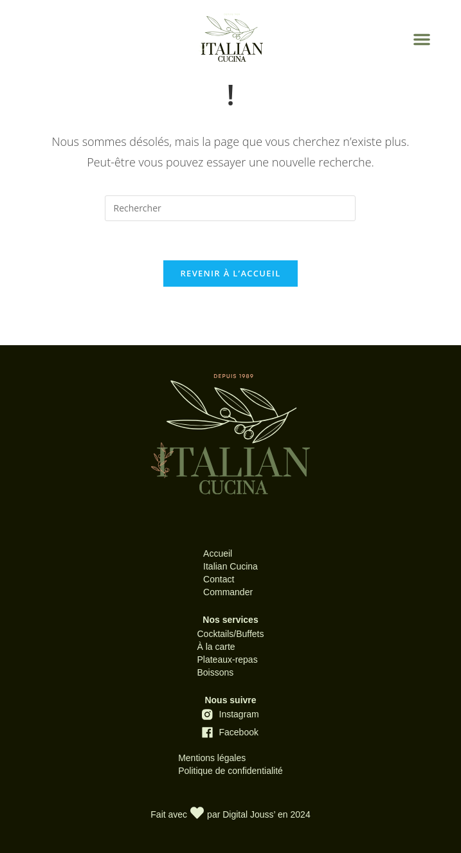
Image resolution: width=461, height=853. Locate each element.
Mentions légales (212, 758)
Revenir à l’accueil (230, 273)
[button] (421, 39)
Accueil (217, 553)
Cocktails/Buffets (230, 634)
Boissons (215, 672)
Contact (218, 579)
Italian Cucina (230, 566)
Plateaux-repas (227, 659)
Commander (228, 592)
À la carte (216, 647)
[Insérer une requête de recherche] (230, 208)
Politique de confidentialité (230, 771)
